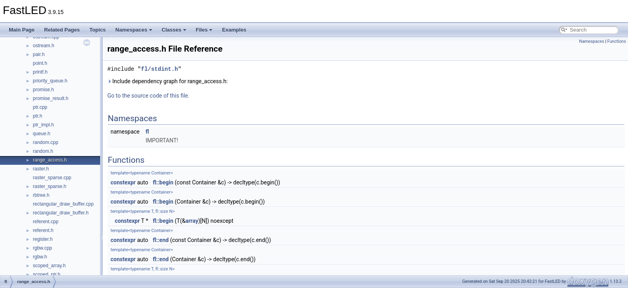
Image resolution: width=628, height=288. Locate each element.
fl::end (161, 240)
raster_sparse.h (49, 186)
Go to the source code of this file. (148, 95)
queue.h (41, 133)
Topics (97, 30)
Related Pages (62, 30)
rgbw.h (40, 257)
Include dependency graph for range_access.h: (167, 81)
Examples (234, 30)
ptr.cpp (40, 107)
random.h (43, 151)
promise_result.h (50, 98)
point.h (40, 63)
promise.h (43, 89)
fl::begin (163, 182)
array (191, 221)
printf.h (40, 72)
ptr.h (37, 116)
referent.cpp (45, 221)
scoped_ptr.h (46, 274)
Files (204, 30)
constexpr (123, 182)
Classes (174, 30)
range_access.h (50, 160)
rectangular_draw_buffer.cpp (63, 204)
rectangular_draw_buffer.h (61, 213)
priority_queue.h (50, 81)
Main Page (21, 30)
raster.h (41, 169)
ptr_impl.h (43, 125)
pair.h (38, 54)
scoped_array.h (49, 265)
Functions (616, 41)
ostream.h (43, 45)
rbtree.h (41, 195)
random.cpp (45, 142)
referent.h (43, 230)
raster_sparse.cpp (52, 177)
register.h (42, 239)
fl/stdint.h (159, 69)
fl (147, 131)
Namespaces (133, 30)
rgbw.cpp (42, 248)
